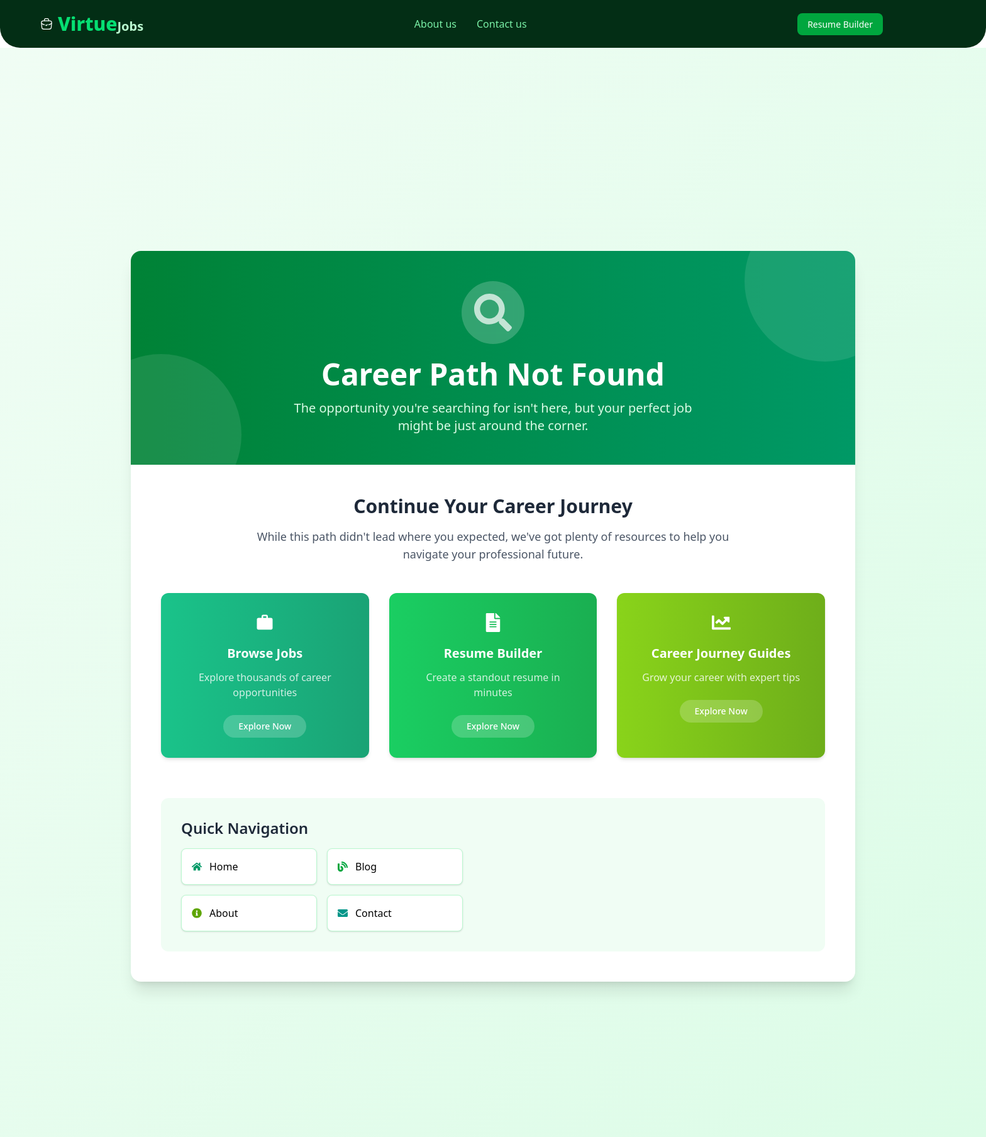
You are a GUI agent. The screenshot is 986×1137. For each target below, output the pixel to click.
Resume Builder (840, 24)
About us (435, 24)
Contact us (502, 24)
